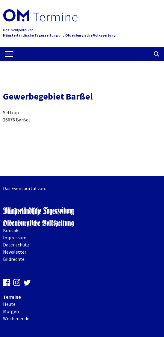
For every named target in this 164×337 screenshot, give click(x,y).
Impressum (14, 237)
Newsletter (14, 252)
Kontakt (11, 230)
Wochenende (16, 318)
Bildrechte (14, 259)
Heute (9, 304)
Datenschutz (16, 245)
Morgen (11, 311)
